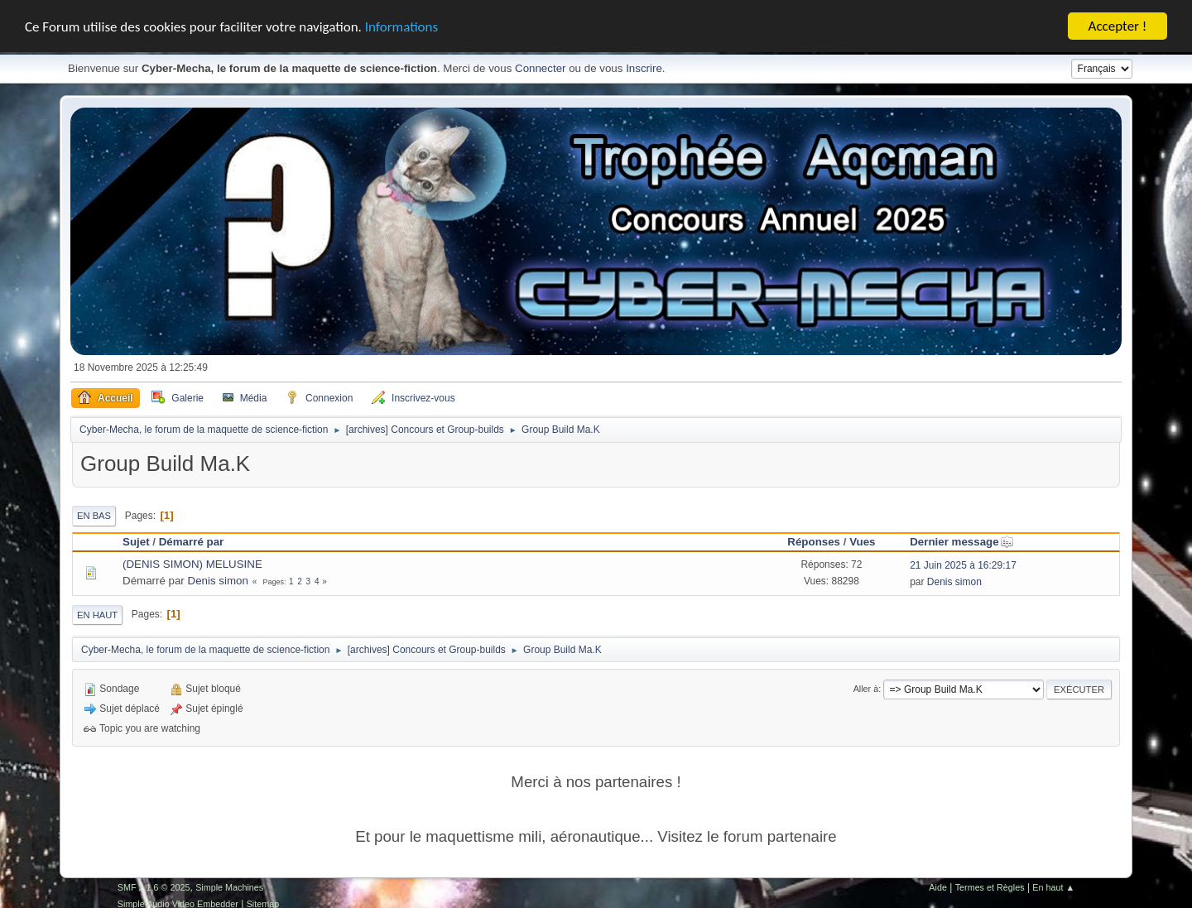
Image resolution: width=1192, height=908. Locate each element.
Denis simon (218, 580)
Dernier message (961, 542)
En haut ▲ (1053, 887)
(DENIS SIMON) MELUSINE (192, 564)
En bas (94, 516)
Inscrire (644, 68)
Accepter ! (1118, 26)
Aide (938, 887)
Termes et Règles (990, 887)
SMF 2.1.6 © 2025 (154, 887)
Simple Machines (229, 887)
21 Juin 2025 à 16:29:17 (963, 565)
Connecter (540, 68)
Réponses (813, 542)
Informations (401, 26)
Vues (862, 542)
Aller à (866, 689)
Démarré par (191, 542)
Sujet (136, 542)
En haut (97, 615)
